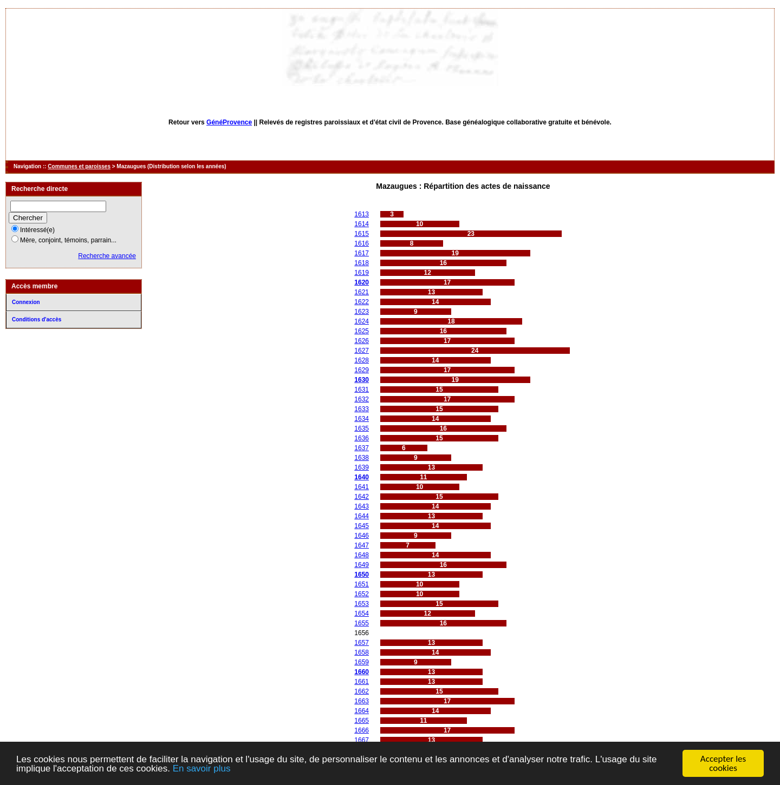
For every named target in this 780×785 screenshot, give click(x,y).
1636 (361, 438)
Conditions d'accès (36, 319)
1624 (361, 321)
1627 (361, 350)
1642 (361, 496)
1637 (361, 448)
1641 (361, 487)
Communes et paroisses (79, 166)
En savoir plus (202, 769)
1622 (361, 302)
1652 (361, 594)
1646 (361, 535)
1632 (361, 399)
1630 (361, 380)
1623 (361, 311)
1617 (361, 253)
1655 (361, 623)
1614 (361, 224)
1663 (361, 701)
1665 (361, 720)
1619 (361, 272)
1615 (361, 234)
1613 (361, 214)
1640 (361, 477)
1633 (361, 409)
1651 (361, 584)
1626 (361, 341)
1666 (361, 730)
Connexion (26, 302)
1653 (361, 604)
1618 (361, 263)
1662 (361, 691)
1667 (361, 740)
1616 (361, 243)
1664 (361, 711)
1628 (361, 360)
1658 (361, 652)
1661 (361, 681)
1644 (361, 516)
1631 (361, 389)
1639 (361, 467)
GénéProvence (229, 122)
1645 (361, 526)
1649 (361, 565)
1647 (361, 545)
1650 (361, 574)
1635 (361, 428)
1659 (361, 662)
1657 (361, 643)
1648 (361, 555)
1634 (361, 419)
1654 (361, 613)
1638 (361, 457)
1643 (361, 506)
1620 (361, 282)
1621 (361, 292)
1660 (361, 672)
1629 (361, 370)
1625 (361, 331)
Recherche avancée (107, 256)
